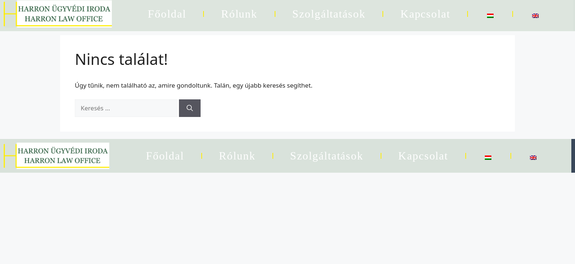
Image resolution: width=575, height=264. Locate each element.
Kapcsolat (425, 14)
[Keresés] (190, 108)
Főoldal (167, 14)
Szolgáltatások (329, 14)
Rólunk (239, 14)
